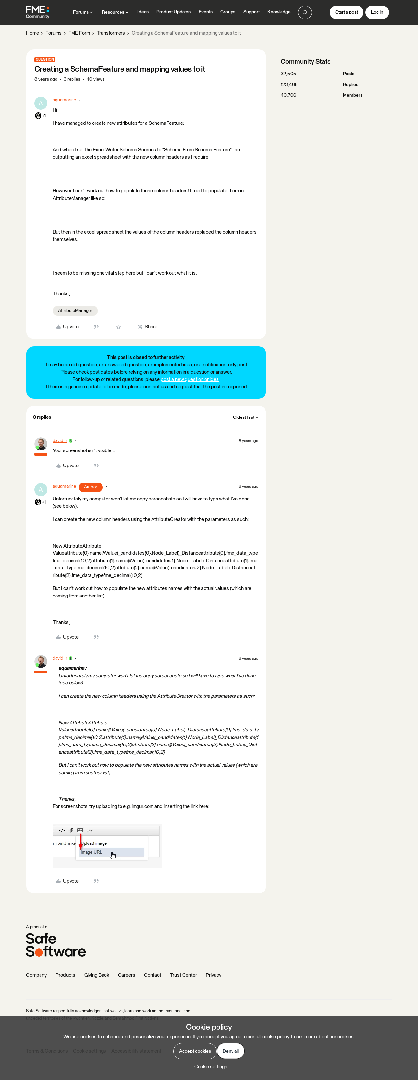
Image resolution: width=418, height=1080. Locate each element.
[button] (346, 12)
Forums (53, 33)
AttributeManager (75, 310)
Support (251, 12)
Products (65, 975)
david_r (60, 440)
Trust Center (183, 975)
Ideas (143, 12)
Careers (126, 975)
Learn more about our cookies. (323, 1036)
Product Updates (173, 12)
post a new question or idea (190, 379)
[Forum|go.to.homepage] (37, 12)
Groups (227, 12)
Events (206, 12)
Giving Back (96, 975)
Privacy (213, 975)
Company (36, 975)
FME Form (79, 33)
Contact (152, 975)
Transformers (111, 33)
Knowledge (279, 12)
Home (32, 33)
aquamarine (64, 100)
